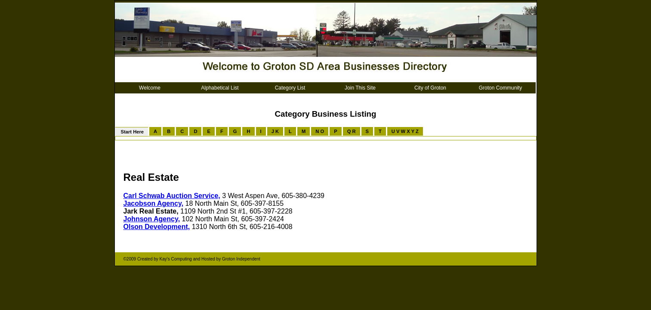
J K (275, 131)
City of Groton (430, 88)
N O (319, 131)
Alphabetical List (219, 88)
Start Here (132, 131)
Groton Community (500, 88)
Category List (290, 88)
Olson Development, (156, 226)
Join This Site (360, 88)
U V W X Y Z (405, 131)
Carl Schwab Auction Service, (171, 195)
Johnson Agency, (151, 219)
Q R (351, 131)
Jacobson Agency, (153, 203)
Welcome (149, 88)
